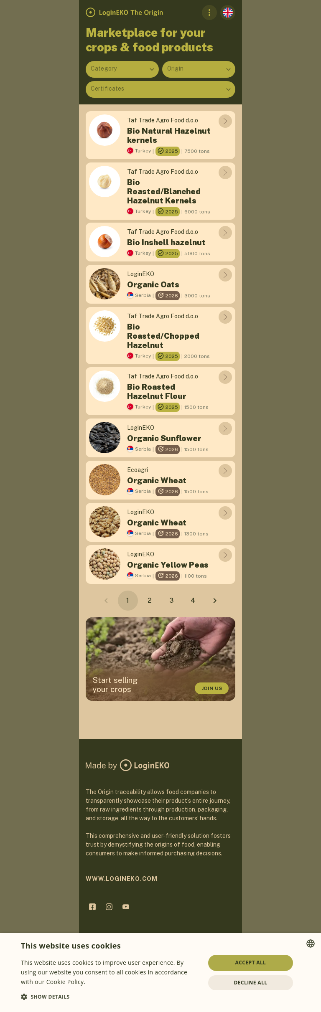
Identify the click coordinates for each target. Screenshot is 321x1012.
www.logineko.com (121, 878)
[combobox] (122, 69)
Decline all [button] (251, 982)
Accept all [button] (250, 962)
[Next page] (215, 601)
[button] (110, 997)
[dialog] (160, 972)
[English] (227, 12)
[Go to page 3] (171, 601)
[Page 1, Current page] (128, 601)
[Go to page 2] (150, 601)
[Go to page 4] (193, 601)
